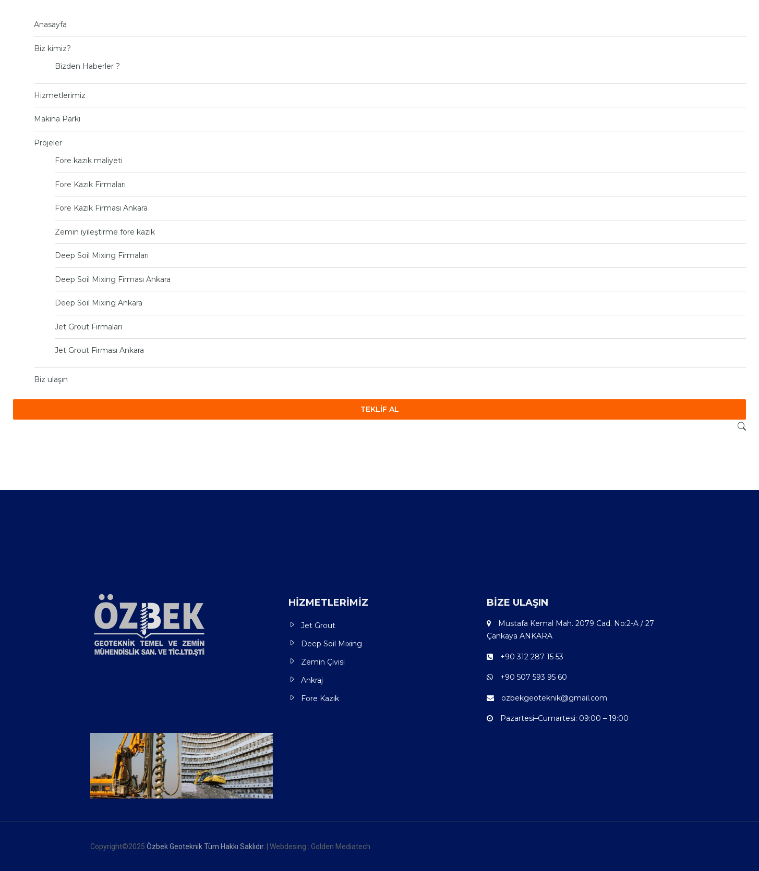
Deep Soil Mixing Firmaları (102, 255)
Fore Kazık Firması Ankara (101, 208)
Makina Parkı (57, 119)
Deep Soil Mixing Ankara (98, 303)
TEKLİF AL (379, 409)
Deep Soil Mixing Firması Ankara (113, 279)
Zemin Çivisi (323, 662)
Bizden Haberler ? (87, 66)
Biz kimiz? (52, 48)
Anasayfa (50, 24)
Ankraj (312, 680)
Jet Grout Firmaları (88, 327)
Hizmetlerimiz (60, 95)
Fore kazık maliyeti (89, 160)
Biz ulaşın (51, 379)
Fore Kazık (320, 698)
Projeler (48, 143)
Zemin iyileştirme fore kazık (105, 232)
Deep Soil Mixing (331, 643)
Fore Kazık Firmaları (90, 184)
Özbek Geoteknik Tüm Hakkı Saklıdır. (207, 846)
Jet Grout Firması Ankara (99, 350)
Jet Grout (318, 625)
